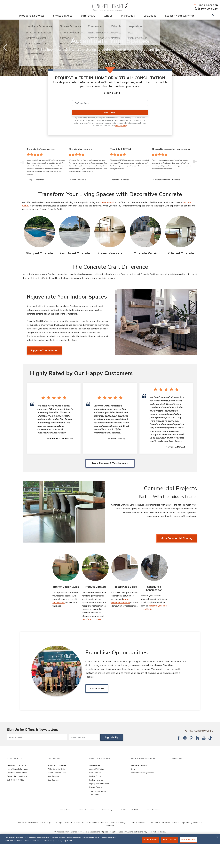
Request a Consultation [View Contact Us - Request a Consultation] (16, 765)
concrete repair (107, 202)
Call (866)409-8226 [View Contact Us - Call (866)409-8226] (15, 780)
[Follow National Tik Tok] (210, 738)
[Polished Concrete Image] (180, 231)
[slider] (110, 48)
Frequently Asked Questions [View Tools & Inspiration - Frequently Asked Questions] (142, 772)
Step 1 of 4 (112, 93)
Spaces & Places (62, 16)
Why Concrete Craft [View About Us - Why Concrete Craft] (56, 769)
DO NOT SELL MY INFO (129, 810)
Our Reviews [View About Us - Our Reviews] (53, 776)
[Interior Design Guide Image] (65, 567)
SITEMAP (177, 758)
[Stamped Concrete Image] (39, 231)
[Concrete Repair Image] (145, 231)
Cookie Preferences (153, 810)
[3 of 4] (111, 64)
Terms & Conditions (86, 810)
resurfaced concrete (91, 619)
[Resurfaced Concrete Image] (74, 231)
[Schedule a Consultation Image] (154, 567)
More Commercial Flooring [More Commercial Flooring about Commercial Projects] (176, 538)
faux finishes (58, 602)
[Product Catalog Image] (95, 567)
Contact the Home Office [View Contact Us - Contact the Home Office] (17, 776)
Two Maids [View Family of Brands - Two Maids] (94, 794)
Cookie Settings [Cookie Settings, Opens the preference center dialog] (188, 839)
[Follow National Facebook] (178, 738)
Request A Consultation (180, 16)
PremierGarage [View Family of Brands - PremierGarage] (95, 787)
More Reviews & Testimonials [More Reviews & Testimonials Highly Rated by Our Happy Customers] (110, 463)
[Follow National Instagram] (185, 738)
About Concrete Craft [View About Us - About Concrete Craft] (57, 772)
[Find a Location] (206, 5)
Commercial (88, 16)
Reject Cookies (169, 839)
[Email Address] (37, 737)
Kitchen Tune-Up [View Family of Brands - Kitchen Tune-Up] (96, 780)
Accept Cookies (150, 839)
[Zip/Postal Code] (110, 103)
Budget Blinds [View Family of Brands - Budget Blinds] (95, 776)
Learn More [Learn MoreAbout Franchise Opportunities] (97, 688)
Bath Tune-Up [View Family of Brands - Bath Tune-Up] (95, 772)
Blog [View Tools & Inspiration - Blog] (133, 769)
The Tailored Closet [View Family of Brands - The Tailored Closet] (97, 791)
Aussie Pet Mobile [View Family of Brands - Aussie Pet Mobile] (96, 769)
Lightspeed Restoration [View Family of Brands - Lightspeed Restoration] (99, 783)
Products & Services (31, 16)
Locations (150, 16)
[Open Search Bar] (213, 15)
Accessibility (107, 810)
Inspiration (128, 16)
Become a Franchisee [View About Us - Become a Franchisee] (57, 765)
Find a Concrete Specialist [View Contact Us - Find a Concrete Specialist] (17, 769)
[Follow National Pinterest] (191, 738)
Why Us (108, 16)
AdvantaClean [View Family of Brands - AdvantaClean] (95, 765)
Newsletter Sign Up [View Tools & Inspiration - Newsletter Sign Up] (139, 765)
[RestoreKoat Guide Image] (124, 567)
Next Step (110, 112)
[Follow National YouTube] (204, 738)
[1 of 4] (106, 64)
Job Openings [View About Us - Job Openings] (53, 780)
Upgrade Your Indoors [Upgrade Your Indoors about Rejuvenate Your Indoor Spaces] (44, 350)
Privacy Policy (121, 125)
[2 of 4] (108, 64)
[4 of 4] (114, 64)
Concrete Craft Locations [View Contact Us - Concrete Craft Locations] (17, 772)
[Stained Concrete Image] (110, 231)
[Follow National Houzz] (197, 738)
